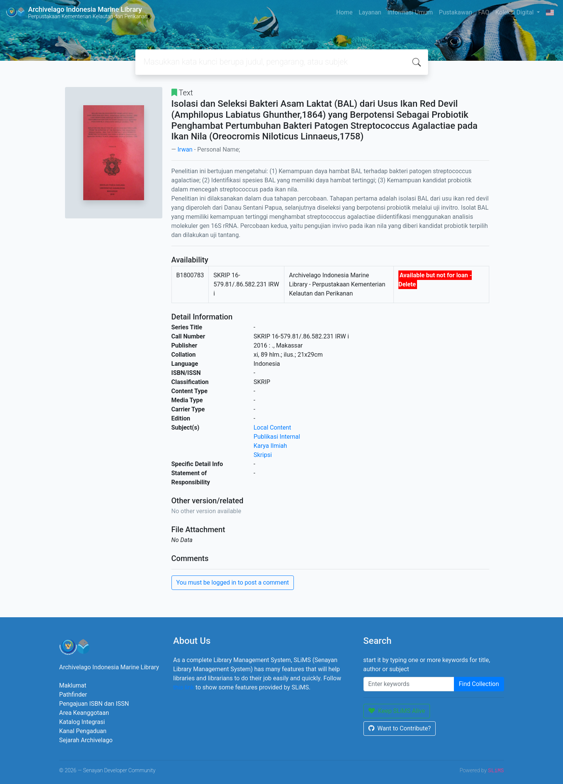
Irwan (185, 149)
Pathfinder (73, 694)
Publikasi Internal (277, 436)
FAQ (483, 12)
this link (183, 687)
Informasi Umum (410, 12)
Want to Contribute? (399, 728)
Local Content (272, 427)
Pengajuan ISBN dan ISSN (94, 703)
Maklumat (72, 685)
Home (344, 12)
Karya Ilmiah (270, 445)
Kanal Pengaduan (83, 731)
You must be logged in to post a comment (232, 582)
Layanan (369, 12)
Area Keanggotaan (84, 712)
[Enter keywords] (408, 684)
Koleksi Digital (515, 12)
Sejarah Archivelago (86, 740)
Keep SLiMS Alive (396, 710)
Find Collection (479, 684)
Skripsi (263, 454)
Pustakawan (455, 12)
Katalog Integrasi (82, 722)
